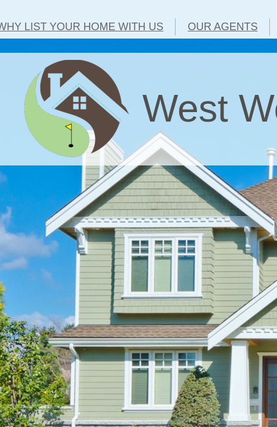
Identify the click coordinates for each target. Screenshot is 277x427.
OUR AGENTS (222, 27)
